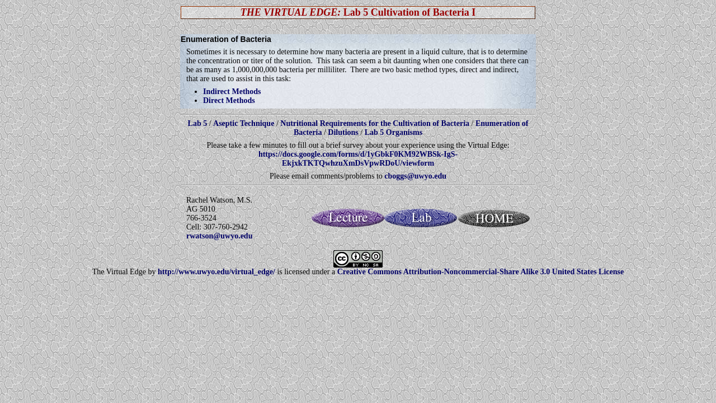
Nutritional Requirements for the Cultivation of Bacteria (374, 123)
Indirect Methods (232, 91)
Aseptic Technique (243, 123)
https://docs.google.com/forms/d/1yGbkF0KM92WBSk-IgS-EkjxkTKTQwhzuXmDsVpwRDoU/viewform (358, 158)
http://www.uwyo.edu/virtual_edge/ (216, 272)
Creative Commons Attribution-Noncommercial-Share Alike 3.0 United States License (480, 272)
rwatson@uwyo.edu (219, 236)
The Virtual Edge (119, 272)
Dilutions (343, 132)
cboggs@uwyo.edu (415, 176)
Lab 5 (198, 123)
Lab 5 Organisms (393, 132)
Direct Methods (229, 100)
